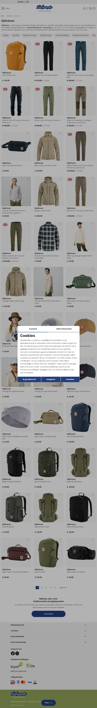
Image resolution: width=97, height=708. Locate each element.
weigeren (51, 379)
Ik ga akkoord (29, 379)
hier (74, 364)
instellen (70, 379)
